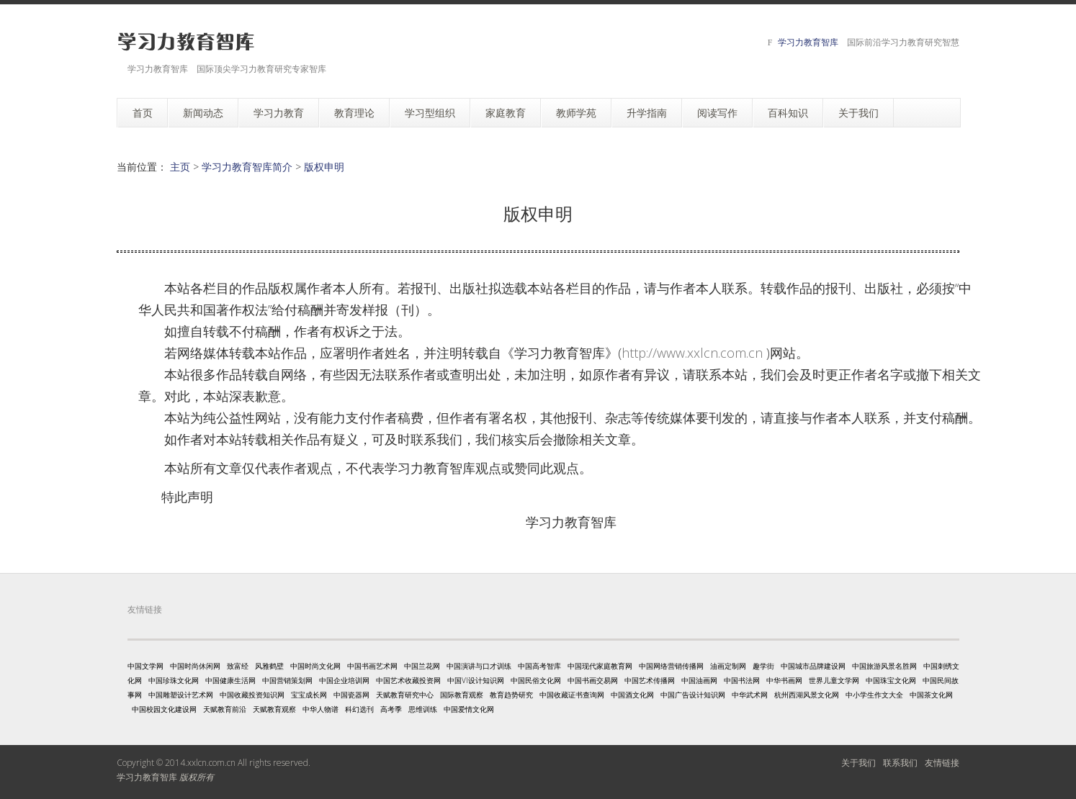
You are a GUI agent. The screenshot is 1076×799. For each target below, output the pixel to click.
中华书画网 (784, 680)
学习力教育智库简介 (247, 166)
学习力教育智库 (808, 42)
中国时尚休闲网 (195, 666)
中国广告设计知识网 (692, 695)
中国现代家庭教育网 (600, 666)
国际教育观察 (461, 695)
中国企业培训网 (344, 680)
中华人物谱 (320, 709)
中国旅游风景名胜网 (884, 666)
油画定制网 (728, 666)
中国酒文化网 (632, 695)
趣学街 (763, 666)
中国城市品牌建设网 (813, 666)
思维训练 (422, 709)
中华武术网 (750, 695)
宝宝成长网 (309, 695)
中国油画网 (699, 680)
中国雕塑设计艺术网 (180, 695)
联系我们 (900, 763)
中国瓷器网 (351, 695)
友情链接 (942, 763)
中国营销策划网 (287, 680)
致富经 (237, 666)
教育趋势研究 (511, 695)
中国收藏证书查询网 (571, 695)
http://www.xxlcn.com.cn (692, 352)
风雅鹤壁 (269, 666)
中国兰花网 (422, 666)
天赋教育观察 (274, 709)
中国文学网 (145, 666)
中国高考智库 (539, 666)
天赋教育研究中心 (405, 695)
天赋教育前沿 (224, 709)
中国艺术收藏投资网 (408, 680)
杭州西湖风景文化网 (806, 695)
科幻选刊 (359, 709)
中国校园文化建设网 (164, 709)
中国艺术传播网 (649, 680)
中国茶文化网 (931, 695)
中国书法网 (742, 680)
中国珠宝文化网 (891, 680)
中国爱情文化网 (469, 709)
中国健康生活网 (230, 680)
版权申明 (324, 166)
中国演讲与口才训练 (479, 666)
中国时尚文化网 (315, 666)
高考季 (391, 709)
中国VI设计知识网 (475, 680)
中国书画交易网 (593, 680)
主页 (180, 166)
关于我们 (858, 763)
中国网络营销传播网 (671, 666)
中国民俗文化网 (536, 680)
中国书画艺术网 (372, 666)
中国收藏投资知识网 (252, 695)
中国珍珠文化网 (173, 680)
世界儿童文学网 (834, 680)
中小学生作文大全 (874, 695)
